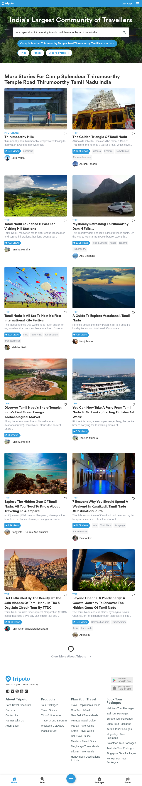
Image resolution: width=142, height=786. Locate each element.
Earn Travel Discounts (18, 705)
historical (96, 151)
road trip (123, 243)
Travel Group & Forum (54, 720)
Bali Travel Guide (81, 736)
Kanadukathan (80, 531)
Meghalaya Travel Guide (85, 746)
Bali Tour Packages (117, 713)
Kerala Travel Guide (82, 730)
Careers (10, 710)
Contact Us (12, 715)
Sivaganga (119, 525)
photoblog (28, 151)
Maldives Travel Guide (84, 741)
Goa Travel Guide (81, 710)
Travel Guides (49, 710)
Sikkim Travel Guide (82, 751)
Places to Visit (49, 730)
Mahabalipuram (13, 341)
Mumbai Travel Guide (83, 720)
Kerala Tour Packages (119, 729)
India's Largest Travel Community (22, 684)
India (25, 334)
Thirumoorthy (79, 249)
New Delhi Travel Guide (84, 715)
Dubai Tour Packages (118, 723)
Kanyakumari (122, 151)
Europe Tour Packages (119, 718)
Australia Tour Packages (120, 748)
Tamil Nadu (36, 334)
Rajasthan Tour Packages (121, 743)
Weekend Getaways (52, 725)
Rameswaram (119, 622)
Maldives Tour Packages (120, 708)
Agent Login (12, 725)
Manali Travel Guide (82, 725)
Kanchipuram (51, 334)
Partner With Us (15, 720)
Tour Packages (49, 705)
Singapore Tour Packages (121, 753)
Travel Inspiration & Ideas (85, 705)
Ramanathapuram (82, 157)
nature (113, 243)
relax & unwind (99, 243)
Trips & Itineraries (51, 715)
